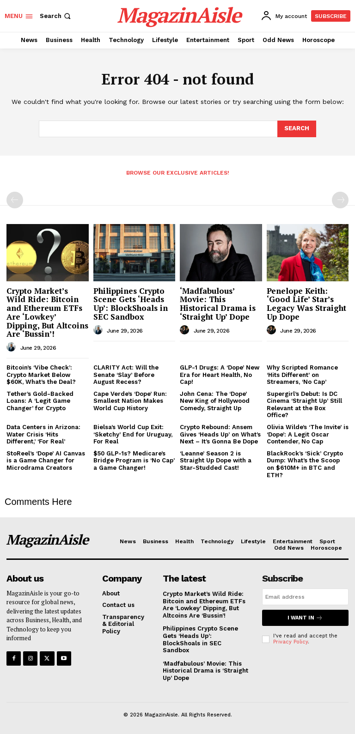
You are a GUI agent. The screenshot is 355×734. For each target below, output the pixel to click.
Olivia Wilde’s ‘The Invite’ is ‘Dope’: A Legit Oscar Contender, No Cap (308, 434)
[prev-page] (14, 200)
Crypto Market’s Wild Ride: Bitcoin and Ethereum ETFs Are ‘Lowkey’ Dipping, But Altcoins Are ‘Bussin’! (47, 312)
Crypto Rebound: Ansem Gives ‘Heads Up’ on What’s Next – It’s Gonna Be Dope (220, 434)
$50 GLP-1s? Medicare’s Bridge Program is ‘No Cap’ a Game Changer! (134, 460)
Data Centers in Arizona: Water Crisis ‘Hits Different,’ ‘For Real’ (43, 434)
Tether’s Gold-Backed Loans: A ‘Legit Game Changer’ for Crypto (39, 401)
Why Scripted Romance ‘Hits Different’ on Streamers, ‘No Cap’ (302, 374)
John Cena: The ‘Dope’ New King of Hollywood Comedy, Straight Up (215, 401)
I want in (305, 617)
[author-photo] (12, 347)
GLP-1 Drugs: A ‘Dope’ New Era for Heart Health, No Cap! (219, 374)
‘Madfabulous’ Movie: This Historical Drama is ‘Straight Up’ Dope (218, 303)
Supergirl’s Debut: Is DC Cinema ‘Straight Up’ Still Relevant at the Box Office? (304, 404)
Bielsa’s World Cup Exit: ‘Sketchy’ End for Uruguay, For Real (132, 434)
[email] (305, 596)
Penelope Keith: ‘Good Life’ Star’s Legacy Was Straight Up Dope (306, 303)
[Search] (296, 129)
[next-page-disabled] (340, 200)
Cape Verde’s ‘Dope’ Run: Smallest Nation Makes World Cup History (130, 401)
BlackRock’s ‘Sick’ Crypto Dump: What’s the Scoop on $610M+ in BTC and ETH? (305, 464)
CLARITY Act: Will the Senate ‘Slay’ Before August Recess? (126, 374)
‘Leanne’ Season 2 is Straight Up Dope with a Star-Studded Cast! (215, 460)
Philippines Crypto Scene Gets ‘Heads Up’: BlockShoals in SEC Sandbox (130, 303)
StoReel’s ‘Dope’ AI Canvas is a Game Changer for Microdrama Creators (45, 460)
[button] (56, 16)
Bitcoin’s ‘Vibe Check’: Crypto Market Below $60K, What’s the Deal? (41, 374)
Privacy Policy (290, 642)
